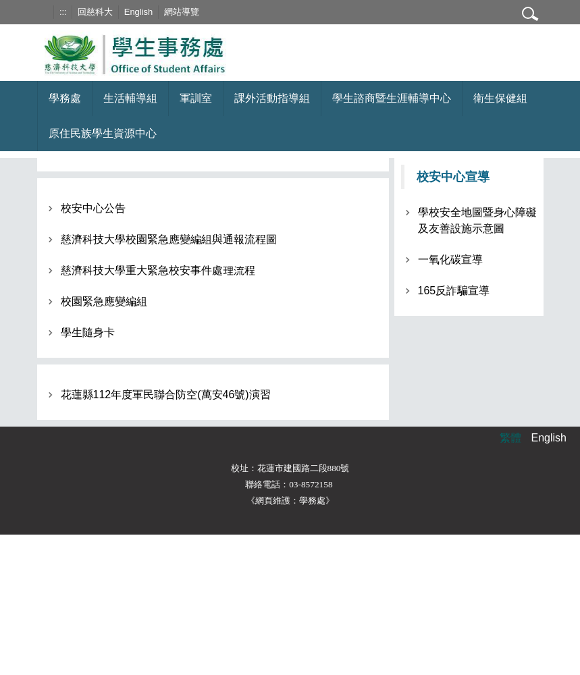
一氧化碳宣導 (450, 259)
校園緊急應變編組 (104, 301)
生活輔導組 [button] (130, 98)
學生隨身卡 (88, 332)
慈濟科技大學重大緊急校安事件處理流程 (158, 270)
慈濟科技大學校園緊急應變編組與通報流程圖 (169, 239)
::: (63, 12)
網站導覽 (181, 12)
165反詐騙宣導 (454, 290)
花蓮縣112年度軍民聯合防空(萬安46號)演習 (166, 394)
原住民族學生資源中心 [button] (103, 133)
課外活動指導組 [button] (272, 98)
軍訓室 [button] (196, 98)
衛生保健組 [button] (500, 98)
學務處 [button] (65, 98)
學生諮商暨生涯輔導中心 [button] (391, 98)
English (138, 12)
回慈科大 (95, 12)
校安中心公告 (93, 208)
